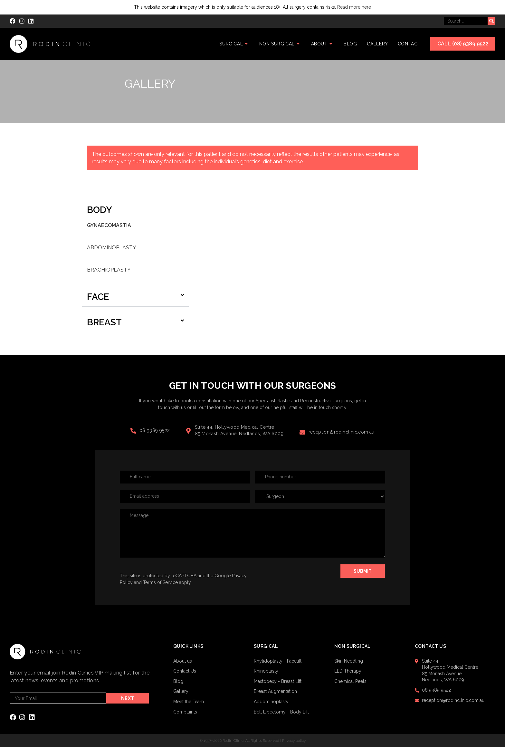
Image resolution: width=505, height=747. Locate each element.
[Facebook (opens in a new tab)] (13, 21)
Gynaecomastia (109, 225)
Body (99, 210)
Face (98, 297)
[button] (135, 297)
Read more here (354, 7)
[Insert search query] (466, 21)
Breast (104, 322)
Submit (363, 571)
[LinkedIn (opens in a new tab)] (30, 21)
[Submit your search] (491, 21)
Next (128, 698)
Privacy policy (294, 740)
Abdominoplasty (111, 247)
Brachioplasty (109, 270)
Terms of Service (160, 582)
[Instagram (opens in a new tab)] (21, 21)
